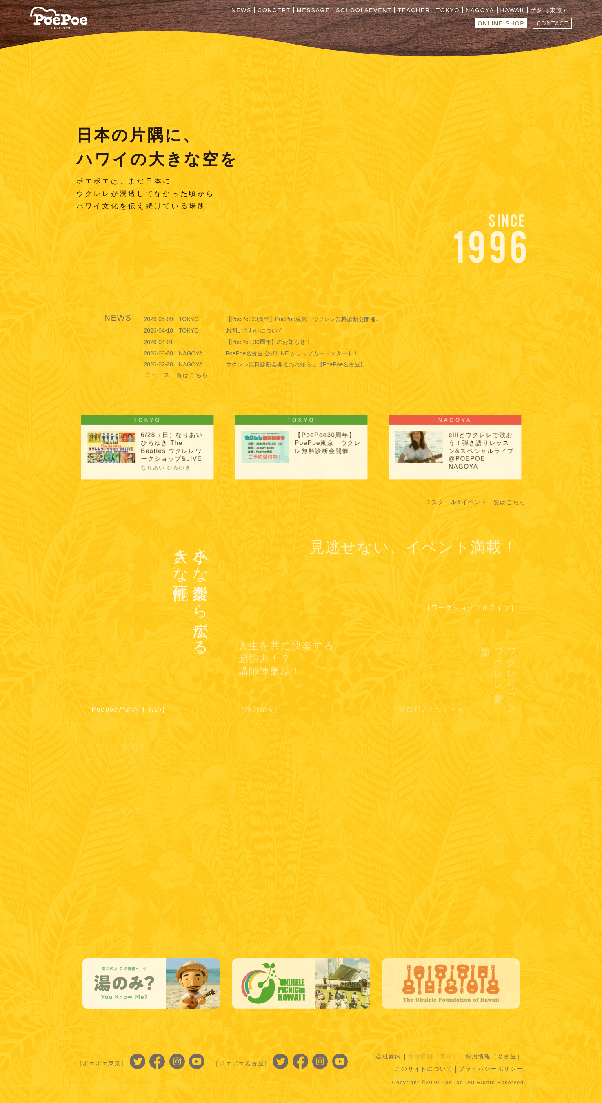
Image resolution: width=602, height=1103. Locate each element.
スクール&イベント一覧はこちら (478, 502)
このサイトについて (424, 1068)
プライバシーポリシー (491, 1068)
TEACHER (414, 10)
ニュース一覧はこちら (176, 375)
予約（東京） (550, 10)
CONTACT (552, 23)
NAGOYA (480, 10)
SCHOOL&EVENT (363, 10)
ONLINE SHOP (501, 23)
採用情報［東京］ (433, 1056)
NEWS (241, 10)
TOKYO (448, 10)
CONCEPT (274, 10)
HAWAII (512, 10)
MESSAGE (313, 10)
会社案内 (389, 1056)
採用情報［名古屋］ (494, 1056)
